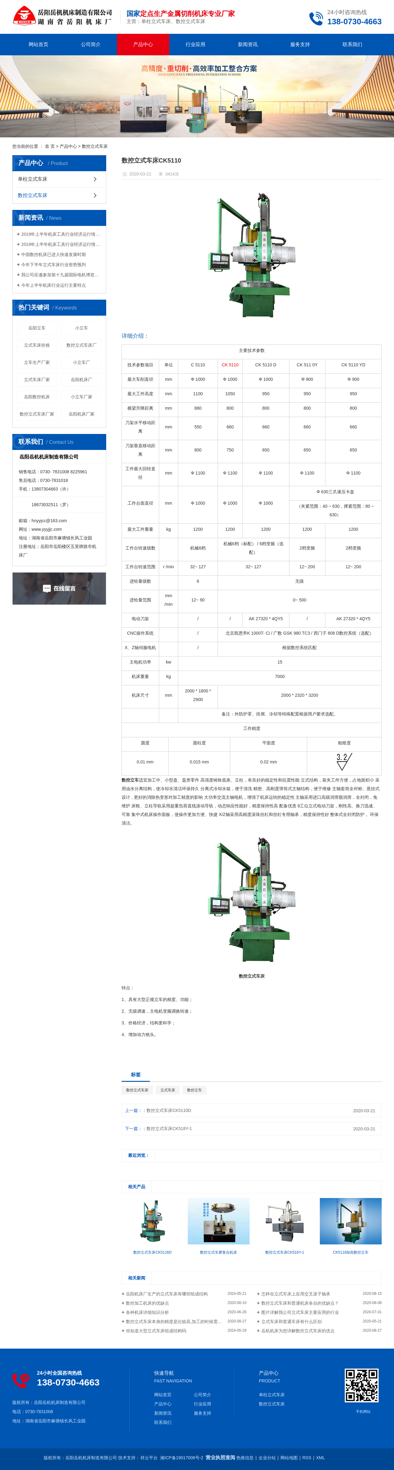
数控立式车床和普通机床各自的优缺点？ (300, 1303)
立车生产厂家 (37, 362)
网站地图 (289, 1457)
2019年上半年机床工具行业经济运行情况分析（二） (61, 234)
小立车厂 (81, 362)
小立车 (81, 327)
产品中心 (143, 44)
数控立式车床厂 (81, 345)
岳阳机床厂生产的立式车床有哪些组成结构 (167, 1293)
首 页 (50, 146)
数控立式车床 (95, 146)
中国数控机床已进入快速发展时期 (53, 254)
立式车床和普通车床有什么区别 (291, 1321)
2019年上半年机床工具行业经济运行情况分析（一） (61, 244)
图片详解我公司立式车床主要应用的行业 (300, 1312)
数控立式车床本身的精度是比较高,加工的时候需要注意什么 (182, 1321)
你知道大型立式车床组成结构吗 (156, 1330)
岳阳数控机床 (37, 396)
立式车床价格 (37, 345)
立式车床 (167, 1090)
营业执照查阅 (220, 1457)
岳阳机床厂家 (81, 414)
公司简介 (91, 44)
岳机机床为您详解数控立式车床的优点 (298, 1330)
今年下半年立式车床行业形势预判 (57, 264)
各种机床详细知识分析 (147, 1312)
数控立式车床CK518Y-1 (169, 1128)
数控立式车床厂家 (37, 414)
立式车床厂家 (37, 379)
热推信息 (245, 1457)
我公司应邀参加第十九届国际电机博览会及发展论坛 (61, 274)
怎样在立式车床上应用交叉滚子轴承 (295, 1293)
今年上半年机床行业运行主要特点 (53, 285)
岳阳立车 (37, 327)
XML (320, 1457)
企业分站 (267, 1457)
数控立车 (194, 1090)
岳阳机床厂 (81, 379)
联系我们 (352, 44)
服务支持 (300, 44)
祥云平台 (149, 1457)
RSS (307, 1457)
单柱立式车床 (32, 179)
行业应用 (195, 44)
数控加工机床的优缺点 (147, 1303)
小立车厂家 (81, 396)
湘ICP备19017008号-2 (181, 1457)
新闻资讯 (248, 44)
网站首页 (38, 44)
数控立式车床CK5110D (169, 1110)
